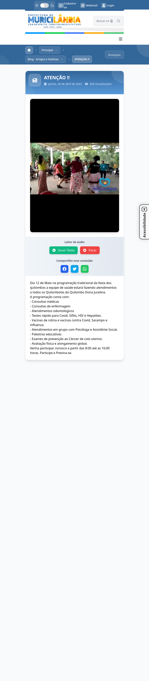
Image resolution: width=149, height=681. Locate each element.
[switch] (44, 5)
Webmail (89, 5)
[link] (57, 21)
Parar (90, 250)
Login (107, 5)
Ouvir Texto (63, 250)
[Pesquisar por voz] (111, 20)
